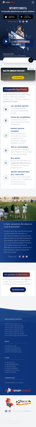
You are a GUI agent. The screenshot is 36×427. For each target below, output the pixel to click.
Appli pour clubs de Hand (14, 330)
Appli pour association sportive (16, 335)
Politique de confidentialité (10, 423)
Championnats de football (14, 383)
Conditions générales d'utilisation (12, 421)
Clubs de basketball (12, 364)
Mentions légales (6, 419)
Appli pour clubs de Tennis (14, 333)
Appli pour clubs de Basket (14, 326)
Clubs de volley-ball (12, 370)
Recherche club (10, 346)
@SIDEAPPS (27, 411)
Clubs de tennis (10, 372)
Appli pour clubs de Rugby (14, 328)
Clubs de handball (11, 368)
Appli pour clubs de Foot (14, 324)
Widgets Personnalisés (13, 350)
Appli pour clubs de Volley (14, 332)
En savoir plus (18, 77)
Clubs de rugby (10, 366)
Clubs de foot (10, 362)
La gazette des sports (13, 348)
